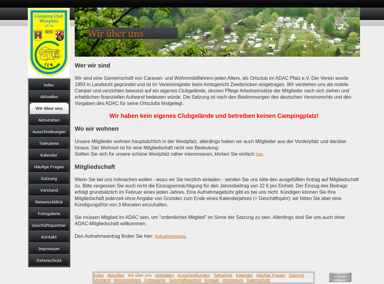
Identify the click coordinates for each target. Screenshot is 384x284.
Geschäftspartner (185, 280)
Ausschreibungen (194, 275)
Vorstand (102, 280)
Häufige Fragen (270, 275)
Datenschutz (258, 280)
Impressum (233, 280)
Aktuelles (115, 275)
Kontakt (212, 280)
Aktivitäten (164, 275)
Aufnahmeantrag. (171, 236)
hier (259, 154)
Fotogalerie (155, 280)
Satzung (296, 275)
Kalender (244, 275)
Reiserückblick (127, 280)
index (99, 275)
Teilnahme (222, 275)
